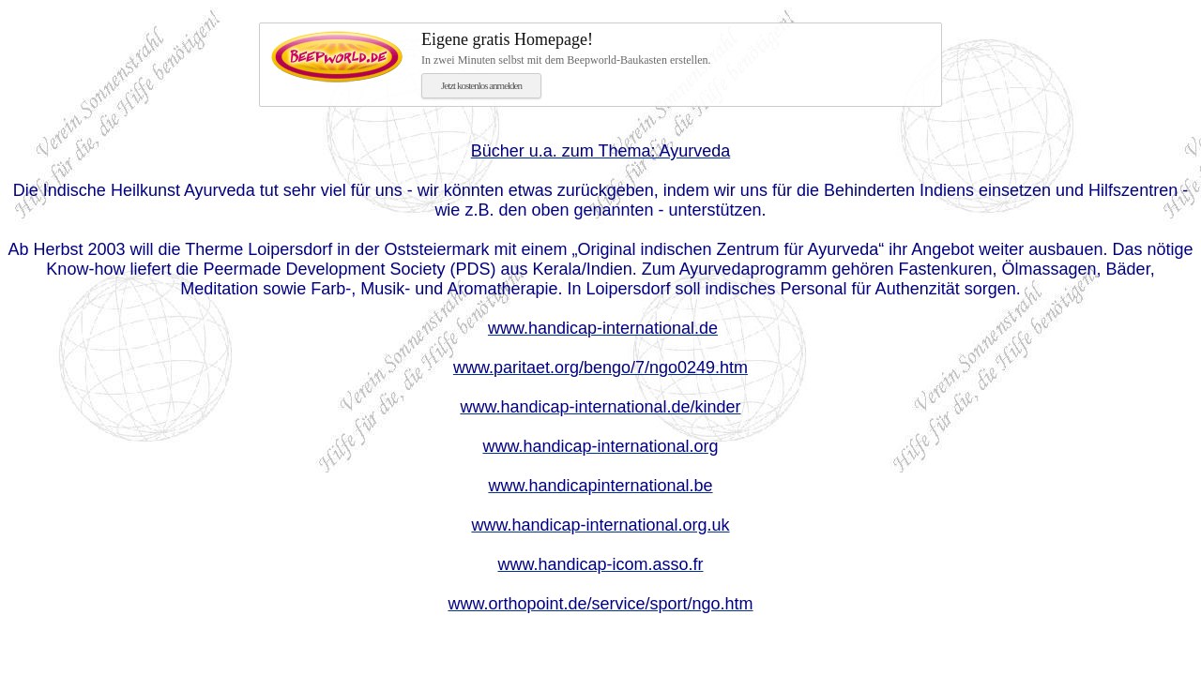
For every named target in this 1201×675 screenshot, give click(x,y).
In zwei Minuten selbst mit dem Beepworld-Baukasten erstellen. (675, 48)
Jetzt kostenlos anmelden (481, 85)
